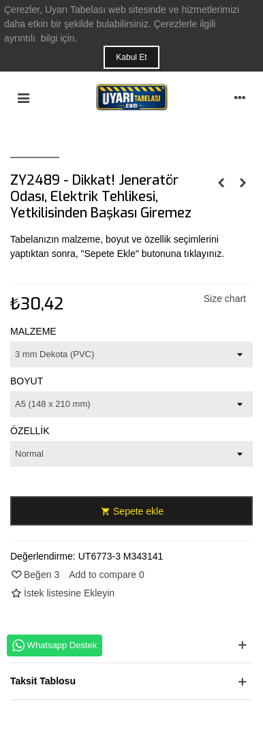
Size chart (225, 298)
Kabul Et (131, 57)
